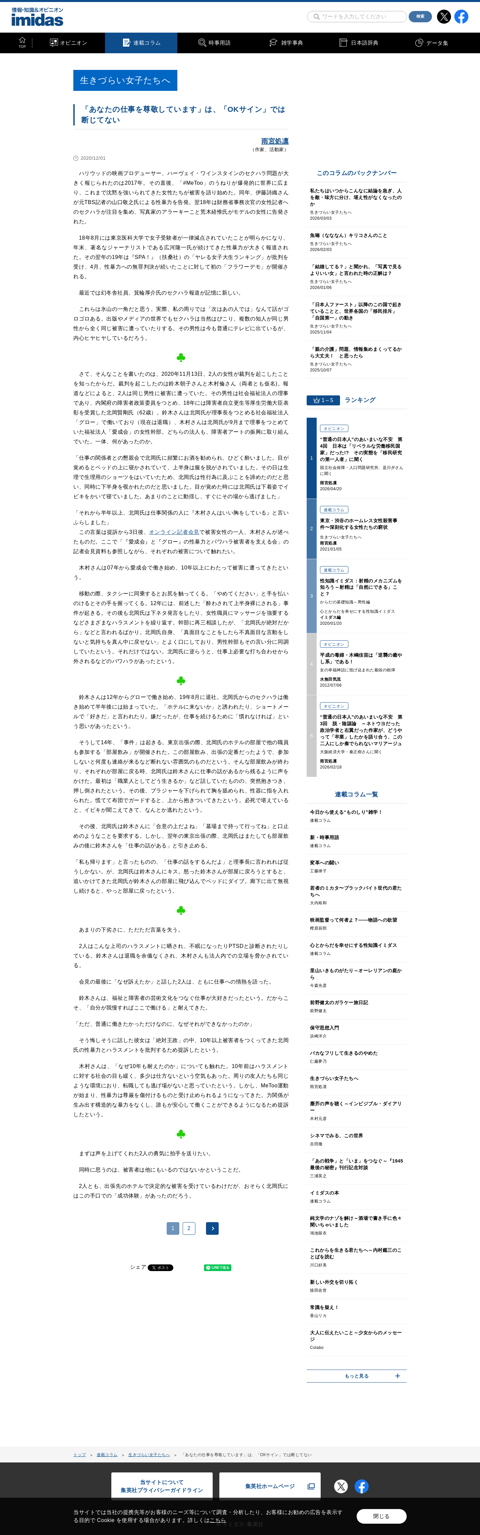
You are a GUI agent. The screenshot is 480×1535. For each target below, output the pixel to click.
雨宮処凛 (275, 141)
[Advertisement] (127, 1362)
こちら (218, 1520)
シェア (138, 1267)
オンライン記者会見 (174, 532)
